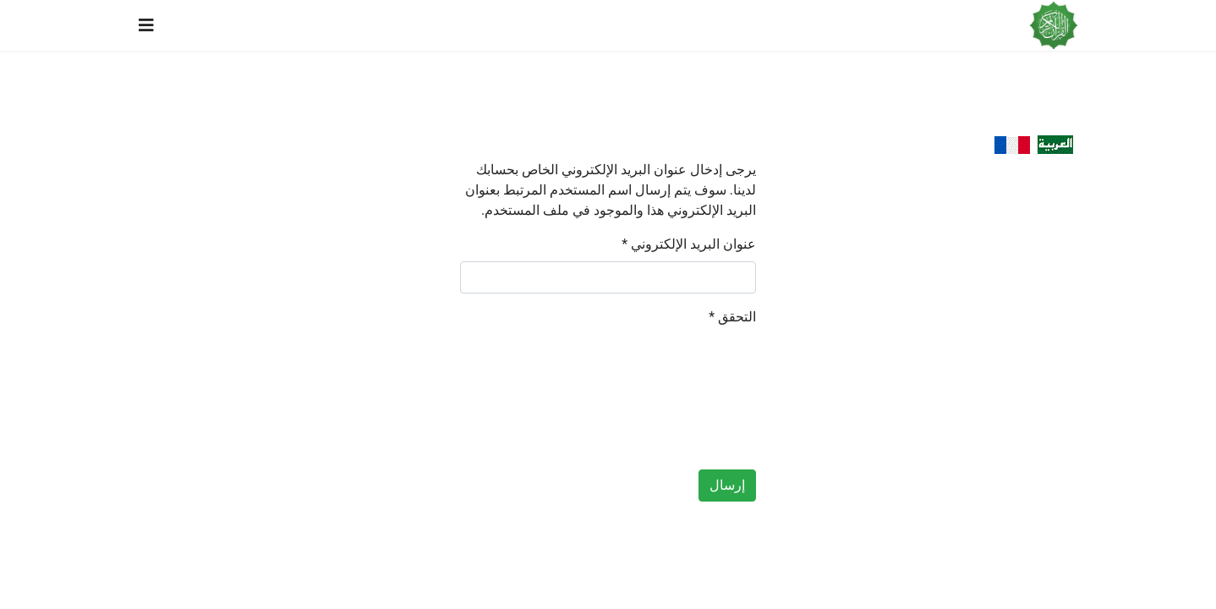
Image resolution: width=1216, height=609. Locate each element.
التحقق (732, 317)
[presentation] (686, 395)
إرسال (727, 485)
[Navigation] (146, 25)
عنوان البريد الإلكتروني (689, 244)
